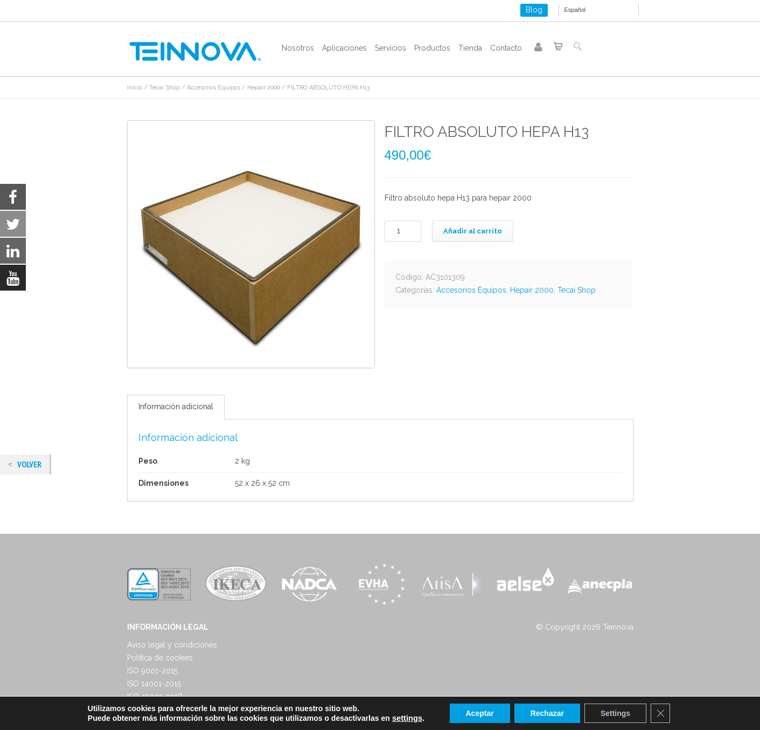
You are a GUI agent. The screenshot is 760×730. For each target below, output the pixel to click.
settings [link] (407, 718)
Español (575, 9)
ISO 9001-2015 (152, 670)
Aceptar (480, 713)
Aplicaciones (344, 48)
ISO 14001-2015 (154, 683)
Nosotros (298, 48)
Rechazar (547, 713)
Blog (534, 9)
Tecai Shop (164, 87)
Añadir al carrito (472, 231)
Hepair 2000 (263, 87)
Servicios (390, 48)
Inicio (134, 87)
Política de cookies (160, 657)
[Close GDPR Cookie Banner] (660, 713)
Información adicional (175, 406)
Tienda (470, 48)
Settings (615, 713)
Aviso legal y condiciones (172, 645)
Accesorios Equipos (213, 87)
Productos (432, 48)
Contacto (506, 48)
